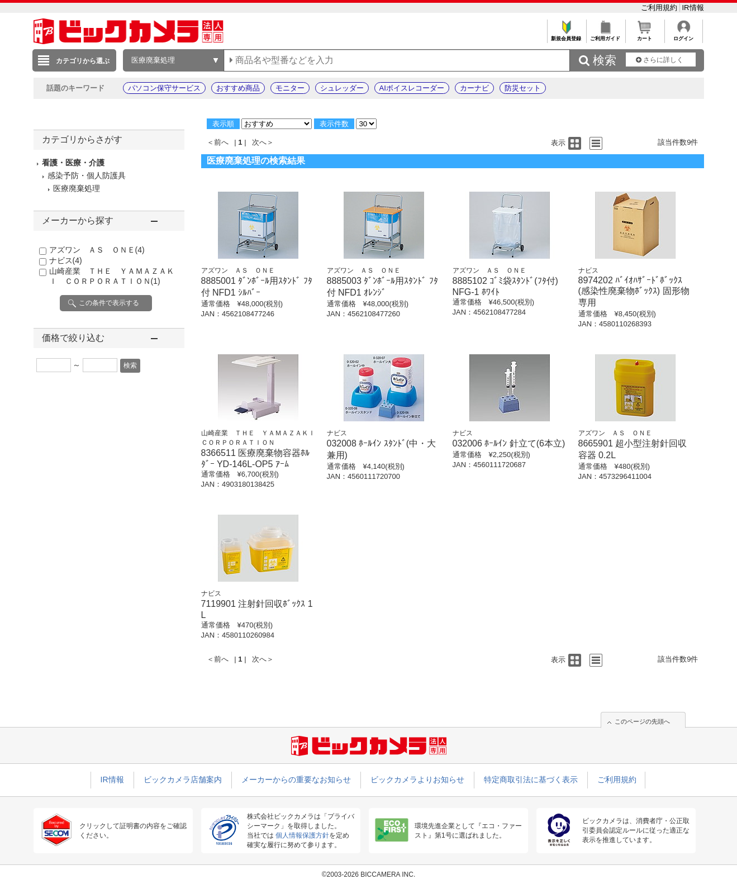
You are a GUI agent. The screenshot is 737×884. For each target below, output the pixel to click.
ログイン (683, 35)
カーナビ (474, 88)
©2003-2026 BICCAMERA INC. (369, 874)
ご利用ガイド (605, 35)
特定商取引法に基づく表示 (531, 779)
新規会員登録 (566, 35)
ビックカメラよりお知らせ (417, 779)
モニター (290, 88)
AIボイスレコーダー (411, 88)
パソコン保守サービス (164, 88)
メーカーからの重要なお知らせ (296, 779)
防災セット (523, 88)
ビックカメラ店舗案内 (183, 779)
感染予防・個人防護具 (86, 175)
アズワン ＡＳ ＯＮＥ (97, 249)
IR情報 (693, 7)
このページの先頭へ (642, 721)
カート (644, 35)
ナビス (65, 260)
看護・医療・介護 (73, 162)
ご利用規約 (660, 7)
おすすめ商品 (238, 88)
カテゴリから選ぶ (83, 61)
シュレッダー (342, 88)
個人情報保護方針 (302, 835)
